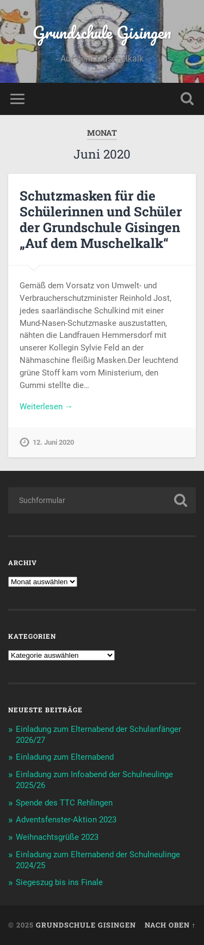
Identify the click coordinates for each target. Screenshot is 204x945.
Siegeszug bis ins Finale (59, 882)
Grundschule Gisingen (102, 32)
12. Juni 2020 (53, 442)
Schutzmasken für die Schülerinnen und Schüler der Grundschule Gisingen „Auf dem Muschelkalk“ (101, 219)
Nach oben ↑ (170, 924)
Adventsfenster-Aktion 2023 (66, 820)
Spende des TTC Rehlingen (64, 803)
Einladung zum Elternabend (65, 757)
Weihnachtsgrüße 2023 (57, 837)
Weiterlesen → (46, 406)
